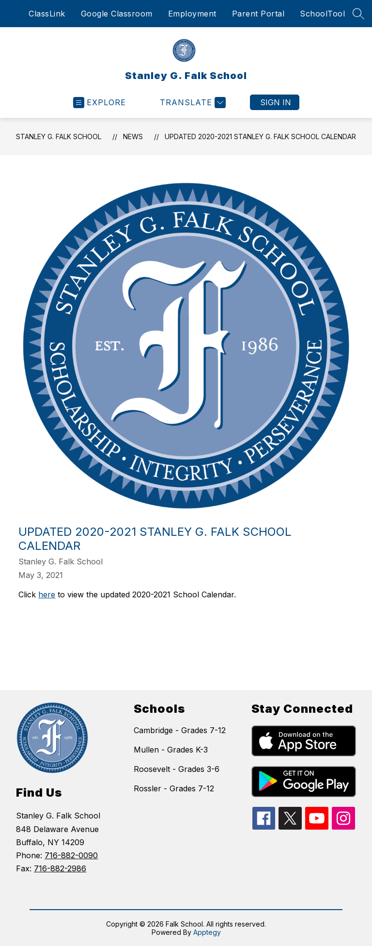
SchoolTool (322, 13)
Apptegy (207, 932)
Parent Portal (258, 13)
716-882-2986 (60, 868)
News (133, 136)
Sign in (275, 102)
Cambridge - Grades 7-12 (180, 730)
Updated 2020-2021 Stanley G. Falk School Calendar (260, 136)
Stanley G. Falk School (58, 136)
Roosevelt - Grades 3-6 (176, 769)
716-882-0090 (71, 855)
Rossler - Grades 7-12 (174, 788)
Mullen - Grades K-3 (171, 749)
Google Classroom (117, 13)
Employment (192, 13)
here (46, 594)
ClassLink (47, 13)
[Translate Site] (191, 102)
